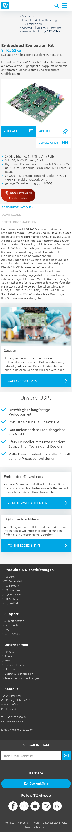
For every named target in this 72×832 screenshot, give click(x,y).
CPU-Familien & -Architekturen (42, 27)
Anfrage (10, 131)
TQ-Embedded (32, 24)
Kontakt (9, 822)
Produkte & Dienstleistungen (41, 20)
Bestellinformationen (19, 222)
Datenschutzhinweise (55, 822)
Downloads (11, 214)
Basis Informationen (17, 207)
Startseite (28, 16)
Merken (44, 131)
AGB (36, 822)
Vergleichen (48, 142)
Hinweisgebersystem (36, 827)
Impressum (23, 822)
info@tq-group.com (21, 730)
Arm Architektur (33, 31)
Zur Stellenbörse (36, 783)
